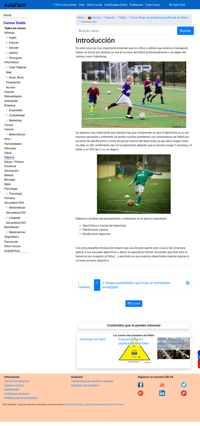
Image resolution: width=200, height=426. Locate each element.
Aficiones (10, 148)
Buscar (185, 31)
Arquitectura (12, 250)
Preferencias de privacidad (20, 398)
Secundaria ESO (14, 202)
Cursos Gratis (14, 23)
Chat (81, 4)
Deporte (9, 157)
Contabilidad (17, 115)
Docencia (10, 166)
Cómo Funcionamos (16, 381)
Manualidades (13, 96)
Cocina (8, 125)
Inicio (7, 15)
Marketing (15, 120)
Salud (7, 153)
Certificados (11, 389)
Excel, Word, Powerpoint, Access (15, 82)
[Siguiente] (146, 285)
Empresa (9, 105)
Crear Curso (152, 4)
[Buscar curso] (124, 31)
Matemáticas (17, 134)
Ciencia (9, 129)
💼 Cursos (94, 17)
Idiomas (9, 32)
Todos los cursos (15, 28)
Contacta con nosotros (85, 385)
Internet (9, 92)
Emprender (15, 110)
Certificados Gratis (115, 4)
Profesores (136, 4)
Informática (11, 62)
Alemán (13, 47)
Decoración (11, 170)
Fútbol (122, 17)
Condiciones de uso (74, 404)
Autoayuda (11, 101)
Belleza (8, 175)
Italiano (13, 52)
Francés (14, 42)
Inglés (12, 37)
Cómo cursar (94, 4)
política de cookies (114, 404)
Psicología (10, 188)
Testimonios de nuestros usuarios (92, 381)
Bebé (7, 184)
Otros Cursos (12, 246)
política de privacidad (94, 404)
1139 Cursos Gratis (65, 4)
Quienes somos (14, 385)
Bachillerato (11, 227)
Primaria (9, 198)
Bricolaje (9, 179)
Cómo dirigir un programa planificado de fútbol (159, 17)
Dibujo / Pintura (14, 161)
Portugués (15, 58)
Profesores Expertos (16, 393)
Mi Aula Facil (177, 4)
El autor (134, 303)
